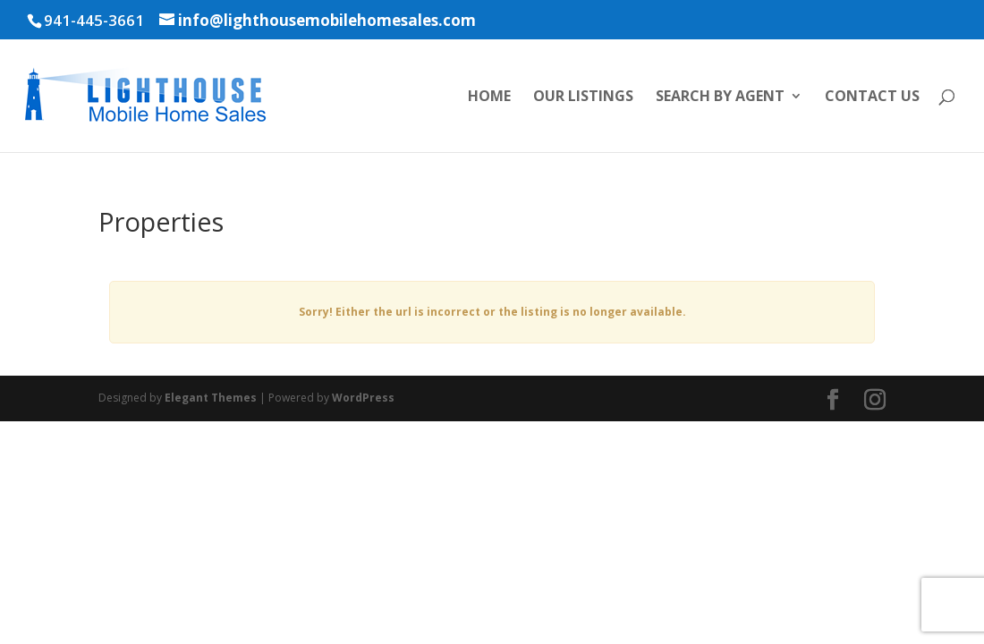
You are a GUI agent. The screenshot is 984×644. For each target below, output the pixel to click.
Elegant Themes (211, 397)
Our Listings (583, 97)
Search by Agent (720, 97)
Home (489, 97)
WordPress (363, 397)
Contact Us (872, 97)
